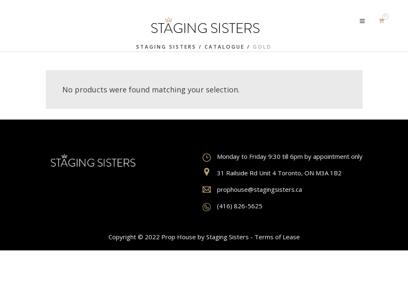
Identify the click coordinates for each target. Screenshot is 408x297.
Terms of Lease (277, 237)
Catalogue (225, 46)
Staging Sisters (166, 46)
